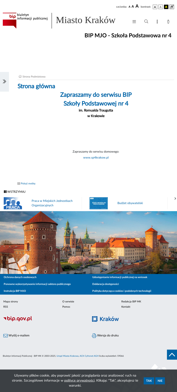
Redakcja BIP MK (131, 301)
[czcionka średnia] (132, 6)
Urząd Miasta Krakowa (68, 356)
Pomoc (66, 307)
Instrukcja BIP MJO (15, 291)
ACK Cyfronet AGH (89, 356)
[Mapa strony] (158, 22)
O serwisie (68, 301)
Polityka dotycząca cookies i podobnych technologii (121, 291)
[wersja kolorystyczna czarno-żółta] (166, 6)
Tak (149, 380)
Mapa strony (10, 301)
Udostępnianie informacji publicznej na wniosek (119, 277)
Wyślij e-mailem (16, 335)
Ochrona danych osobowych (20, 277)
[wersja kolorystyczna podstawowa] (155, 6)
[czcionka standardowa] (129, 6)
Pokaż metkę (28, 183)
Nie (160, 380)
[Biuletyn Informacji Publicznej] (44, 321)
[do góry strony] (172, 355)
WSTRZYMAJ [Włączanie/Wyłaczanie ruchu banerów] (14, 191)
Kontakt (125, 307)
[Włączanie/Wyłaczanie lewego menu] (4, 82)
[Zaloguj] (169, 22)
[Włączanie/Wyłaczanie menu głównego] (134, 22)
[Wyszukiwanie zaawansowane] (146, 21)
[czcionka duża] (137, 6)
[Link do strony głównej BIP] (64, 20)
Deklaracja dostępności (105, 284)
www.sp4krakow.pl (96, 157)
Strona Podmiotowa (34, 76)
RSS (5, 307)
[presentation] (175, 198)
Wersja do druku (105, 335)
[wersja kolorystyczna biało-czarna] (160, 6)
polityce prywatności (79, 380)
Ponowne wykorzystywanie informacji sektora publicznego (37, 284)
